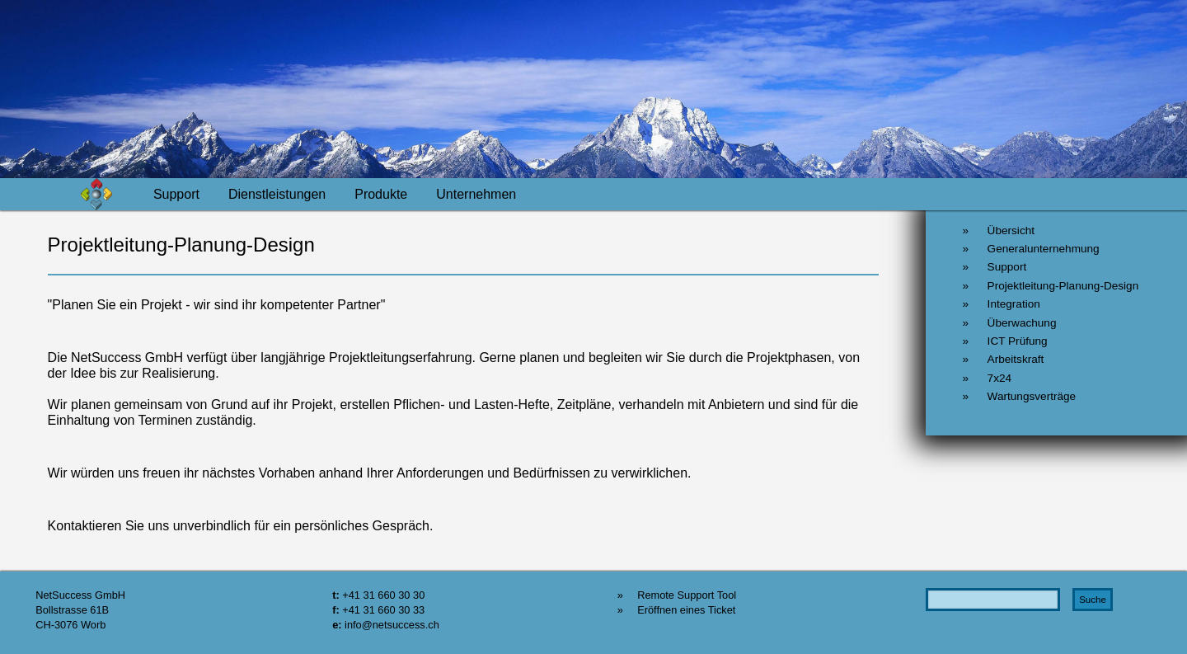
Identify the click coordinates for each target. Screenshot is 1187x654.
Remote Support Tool (686, 595)
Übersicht (1011, 230)
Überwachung (1022, 323)
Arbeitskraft (1016, 359)
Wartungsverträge (1032, 396)
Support (176, 194)
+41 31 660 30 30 (383, 595)
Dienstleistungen (277, 194)
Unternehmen (476, 194)
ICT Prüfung (1018, 341)
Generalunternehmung (1044, 248)
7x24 (999, 378)
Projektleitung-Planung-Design (1063, 286)
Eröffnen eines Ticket (686, 610)
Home (106, 194)
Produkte (380, 194)
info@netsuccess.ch (392, 625)
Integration (1014, 304)
